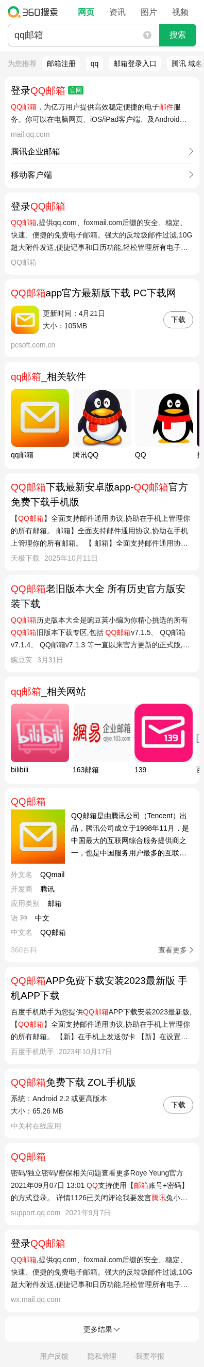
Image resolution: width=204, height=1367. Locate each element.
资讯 (117, 12)
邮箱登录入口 (135, 63)
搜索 (177, 34)
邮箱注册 (61, 63)
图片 (149, 12)
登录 (47, 90)
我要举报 (149, 1356)
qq (95, 63)
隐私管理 (102, 1356)
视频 (180, 12)
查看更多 (172, 950)
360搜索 (35, 12)
